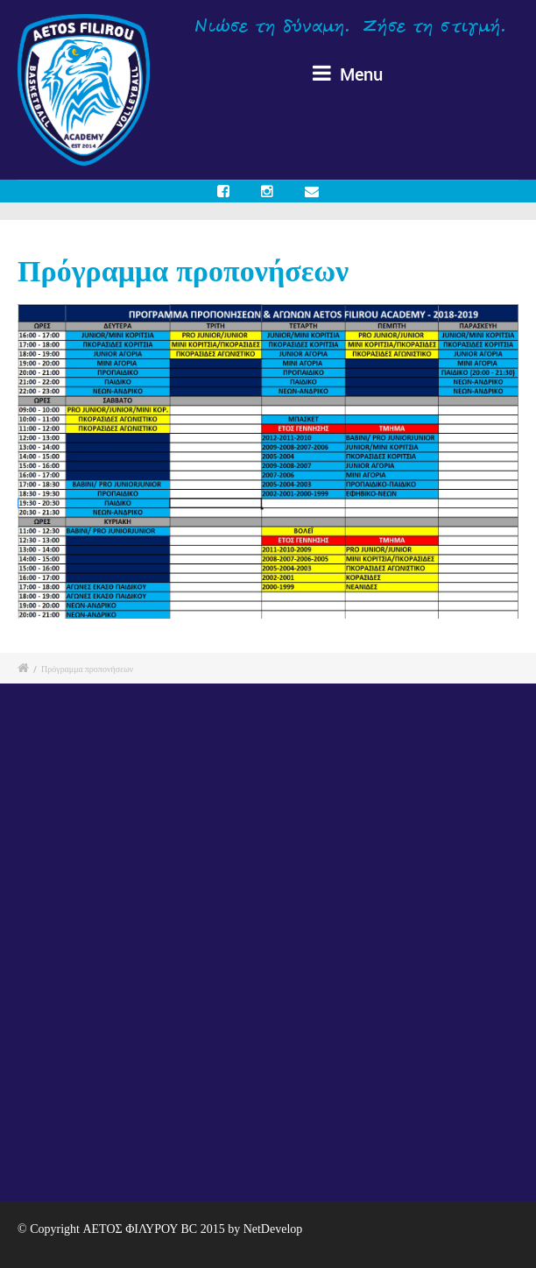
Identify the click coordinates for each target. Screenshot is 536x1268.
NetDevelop (273, 1229)
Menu (348, 74)
